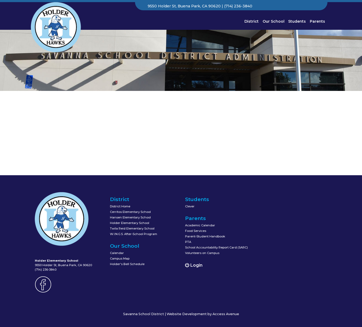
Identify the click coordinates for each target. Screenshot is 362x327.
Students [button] (297, 21)
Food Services (195, 231)
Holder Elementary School (129, 223)
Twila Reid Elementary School (132, 228)
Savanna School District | (145, 314)
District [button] (251, 21)
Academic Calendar (200, 225)
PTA (188, 242)
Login (193, 265)
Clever (190, 206)
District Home (120, 206)
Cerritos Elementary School (130, 212)
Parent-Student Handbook (205, 236)
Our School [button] (273, 21)
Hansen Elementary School (130, 217)
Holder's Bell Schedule (127, 264)
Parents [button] (317, 21)
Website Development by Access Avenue (203, 314)
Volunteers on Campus (202, 253)
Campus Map (119, 258)
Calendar (117, 253)
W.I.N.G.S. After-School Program (133, 234)
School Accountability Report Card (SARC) (216, 247)
